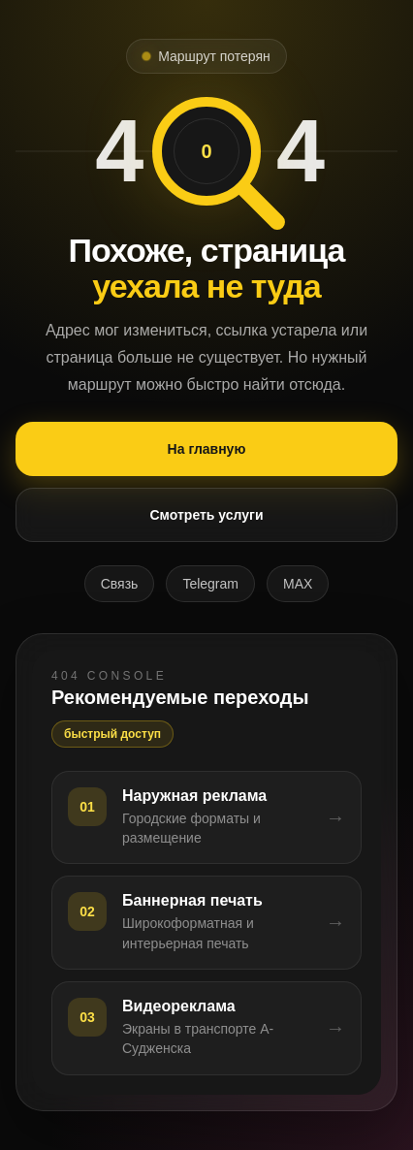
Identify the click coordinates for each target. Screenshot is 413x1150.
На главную (207, 449)
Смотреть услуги (206, 515)
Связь (120, 583)
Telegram (210, 583)
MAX (297, 583)
